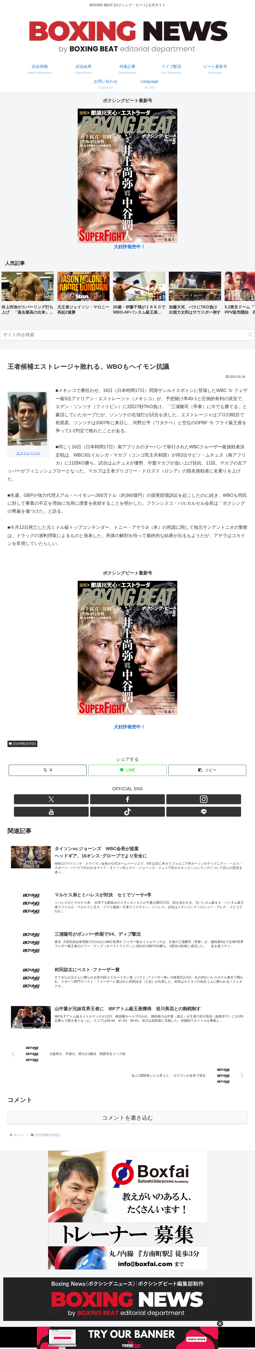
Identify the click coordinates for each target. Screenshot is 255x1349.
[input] (127, 334)
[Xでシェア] (48, 770)
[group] (27, 295)
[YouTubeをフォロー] (133, 799)
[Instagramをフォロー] (122, 799)
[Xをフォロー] (99, 799)
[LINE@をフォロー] (156, 799)
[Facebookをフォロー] (110, 799)
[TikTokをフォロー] (145, 799)
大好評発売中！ (129, 246)
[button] (246, 294)
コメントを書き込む (127, 1119)
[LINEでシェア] (127, 770)
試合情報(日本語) (22, 743)
